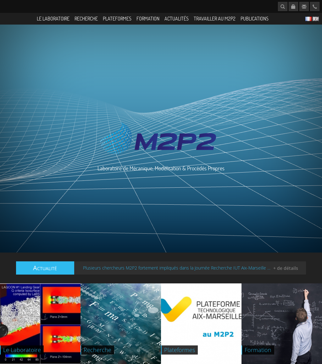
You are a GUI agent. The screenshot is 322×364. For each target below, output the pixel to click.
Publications (255, 18)
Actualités (176, 18)
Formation (147, 18)
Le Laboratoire (53, 18)
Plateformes (117, 18)
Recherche (86, 18)
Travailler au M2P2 (215, 18)
